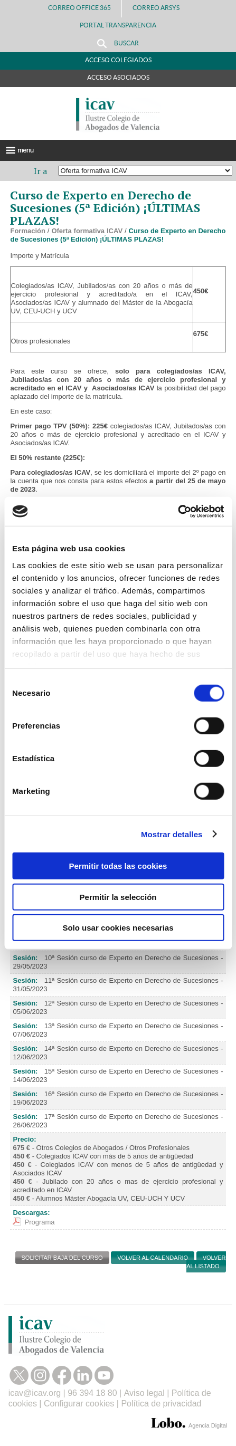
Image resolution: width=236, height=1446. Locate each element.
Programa (39, 1222)
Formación (27, 231)
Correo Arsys (160, 7)
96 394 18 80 (92, 1392)
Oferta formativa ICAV (86, 231)
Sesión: (25, 958)
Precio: (24, 1139)
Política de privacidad (161, 1403)
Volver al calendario (152, 1258)
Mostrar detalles (172, 833)
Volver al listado (205, 1262)
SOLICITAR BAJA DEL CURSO (62, 1258)
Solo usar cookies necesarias (117, 927)
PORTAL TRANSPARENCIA (118, 25)
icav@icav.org (34, 1392)
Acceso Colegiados (118, 59)
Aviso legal (144, 1392)
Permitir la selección (118, 896)
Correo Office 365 (79, 7)
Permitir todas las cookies (118, 865)
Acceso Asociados (118, 77)
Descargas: (31, 1213)
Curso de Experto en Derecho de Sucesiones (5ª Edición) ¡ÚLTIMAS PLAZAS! (117, 235)
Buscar (118, 43)
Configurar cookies (79, 1403)
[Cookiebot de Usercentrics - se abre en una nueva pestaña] (177, 511)
